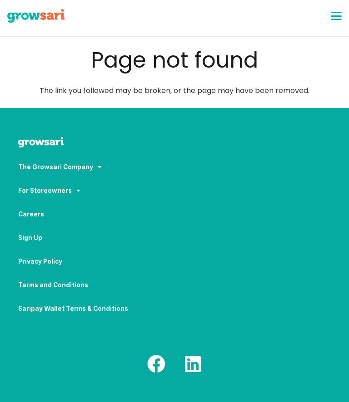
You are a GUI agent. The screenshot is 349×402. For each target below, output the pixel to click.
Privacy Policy (40, 261)
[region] (118, 331)
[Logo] (36, 16)
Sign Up (30, 237)
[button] (336, 15)
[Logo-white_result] (174, 143)
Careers (31, 214)
